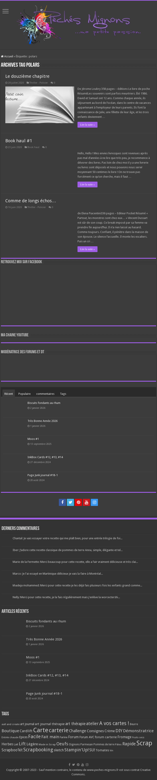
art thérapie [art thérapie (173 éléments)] (75, 724)
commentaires (45, 393)
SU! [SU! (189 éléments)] (92, 750)
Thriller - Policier (39, 82)
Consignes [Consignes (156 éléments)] (95, 731)
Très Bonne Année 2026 (43, 421)
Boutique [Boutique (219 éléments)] (10, 730)
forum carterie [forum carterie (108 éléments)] (106, 737)
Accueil (7, 56)
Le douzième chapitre (27, 76)
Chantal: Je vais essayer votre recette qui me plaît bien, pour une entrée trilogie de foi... (67, 538)
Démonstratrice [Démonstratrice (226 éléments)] (138, 730)
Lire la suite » (87, 124)
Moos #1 (33, 439)
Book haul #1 (18, 140)
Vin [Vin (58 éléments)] (111, 750)
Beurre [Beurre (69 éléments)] (134, 724)
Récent (8, 393)
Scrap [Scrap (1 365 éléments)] (144, 743)
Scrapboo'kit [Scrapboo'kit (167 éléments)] (12, 750)
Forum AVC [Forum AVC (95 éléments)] (86, 737)
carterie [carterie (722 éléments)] (58, 730)
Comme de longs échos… (30, 200)
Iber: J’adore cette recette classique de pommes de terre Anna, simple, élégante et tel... (68, 550)
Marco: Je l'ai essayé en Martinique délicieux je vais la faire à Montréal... (58, 573)
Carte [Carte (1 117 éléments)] (40, 730)
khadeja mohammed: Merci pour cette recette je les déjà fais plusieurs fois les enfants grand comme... (77, 585)
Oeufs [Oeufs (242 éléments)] (62, 743)
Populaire (24, 393)
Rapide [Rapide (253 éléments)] (129, 743)
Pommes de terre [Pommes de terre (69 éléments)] (103, 744)
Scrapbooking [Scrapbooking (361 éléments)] (38, 749)
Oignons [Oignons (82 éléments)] (74, 744)
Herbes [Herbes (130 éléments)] (7, 744)
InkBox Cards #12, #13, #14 (45, 457)
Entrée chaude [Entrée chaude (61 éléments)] (10, 737)
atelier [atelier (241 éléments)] (92, 723)
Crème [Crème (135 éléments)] (110, 731)
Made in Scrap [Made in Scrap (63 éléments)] (47, 744)
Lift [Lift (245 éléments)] (22, 743)
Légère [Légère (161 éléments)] (32, 744)
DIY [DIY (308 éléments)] (118, 730)
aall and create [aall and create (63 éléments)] (11, 724)
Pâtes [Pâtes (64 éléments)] (118, 744)
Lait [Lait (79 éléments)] (16, 744)
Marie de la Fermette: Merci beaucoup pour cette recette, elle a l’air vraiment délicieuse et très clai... (75, 561)
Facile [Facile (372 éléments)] (34, 736)
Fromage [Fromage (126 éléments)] (124, 737)
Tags (63, 393)
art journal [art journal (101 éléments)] (27, 724)
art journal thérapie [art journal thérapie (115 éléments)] (50, 724)
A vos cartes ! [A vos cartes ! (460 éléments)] (114, 723)
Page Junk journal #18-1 (43, 475)
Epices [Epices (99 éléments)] (23, 737)
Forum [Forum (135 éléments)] (73, 737)
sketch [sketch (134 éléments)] (59, 750)
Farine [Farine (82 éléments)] (64, 737)
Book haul (33, 147)
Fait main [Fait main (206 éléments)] (50, 736)
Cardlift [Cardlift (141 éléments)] (26, 731)
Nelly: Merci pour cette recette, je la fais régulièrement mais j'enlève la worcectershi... (66, 597)
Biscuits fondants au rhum (44, 403)
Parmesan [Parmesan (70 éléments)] (86, 744)
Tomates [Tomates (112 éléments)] (102, 750)
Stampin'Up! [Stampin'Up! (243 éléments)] (76, 749)
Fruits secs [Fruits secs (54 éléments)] (138, 737)
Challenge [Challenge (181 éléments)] (77, 731)
